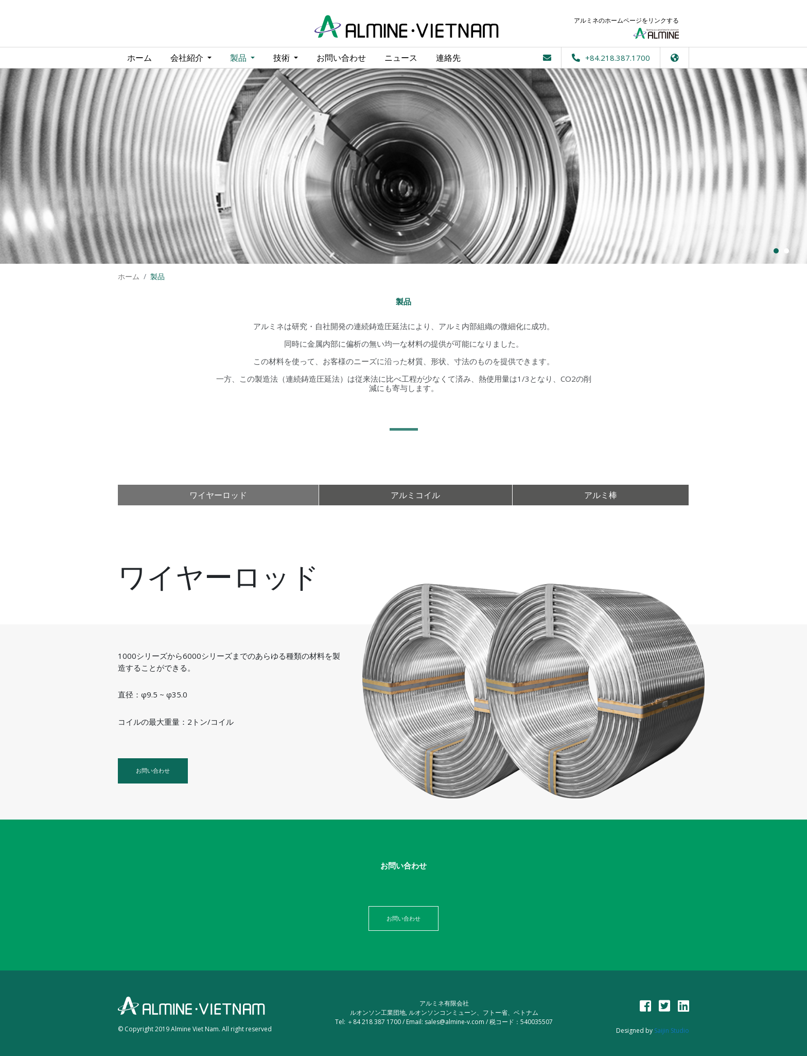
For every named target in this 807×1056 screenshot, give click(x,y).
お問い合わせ (341, 57)
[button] (675, 57)
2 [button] (786, 250)
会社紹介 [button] (187, 57)
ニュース (400, 57)
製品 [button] (239, 57)
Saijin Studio (671, 1030)
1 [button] (776, 250)
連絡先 (448, 57)
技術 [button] (282, 57)
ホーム (139, 55)
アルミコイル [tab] (415, 495)
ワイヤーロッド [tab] (218, 495)
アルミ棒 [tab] (600, 495)
